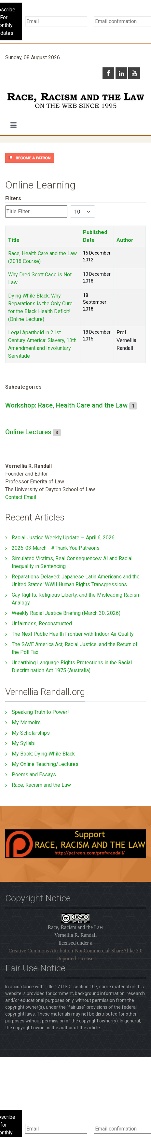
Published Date (95, 236)
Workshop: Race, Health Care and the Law (66, 405)
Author (125, 240)
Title (14, 240)
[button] (13, 125)
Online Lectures (28, 432)
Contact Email (20, 497)
